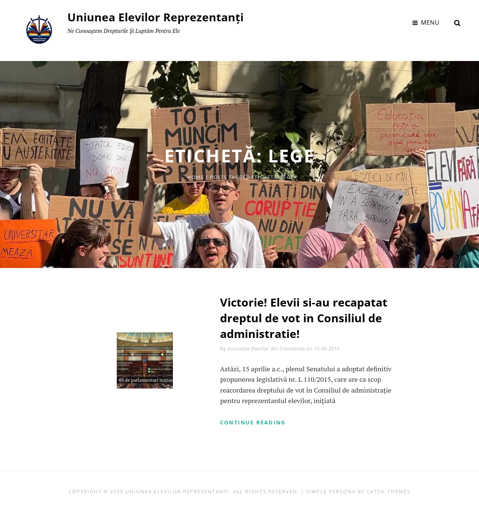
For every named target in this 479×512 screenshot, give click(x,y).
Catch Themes (389, 491)
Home (195, 177)
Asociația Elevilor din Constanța (266, 348)
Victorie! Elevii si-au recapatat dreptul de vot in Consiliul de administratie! (303, 318)
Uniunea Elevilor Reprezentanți (155, 17)
